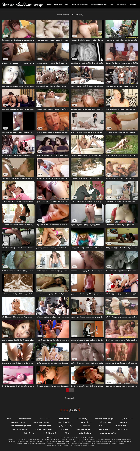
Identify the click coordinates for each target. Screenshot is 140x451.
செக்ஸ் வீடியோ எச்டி (54, 445)
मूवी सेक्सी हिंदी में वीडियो (44, 429)
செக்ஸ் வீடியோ (45, 419)
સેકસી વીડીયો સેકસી (49, 433)
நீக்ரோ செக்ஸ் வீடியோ (67, 426)
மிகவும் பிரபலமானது (36, 4)
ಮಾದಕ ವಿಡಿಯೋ (64, 419)
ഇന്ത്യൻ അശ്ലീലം (127, 419)
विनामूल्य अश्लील (104, 429)
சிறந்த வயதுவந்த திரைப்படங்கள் (57, 4)
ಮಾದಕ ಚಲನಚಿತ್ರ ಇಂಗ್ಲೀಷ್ (108, 433)
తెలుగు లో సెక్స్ (82, 419)
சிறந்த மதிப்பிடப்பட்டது (79, 4)
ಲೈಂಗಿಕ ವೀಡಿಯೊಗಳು (85, 433)
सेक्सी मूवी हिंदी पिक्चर (64, 422)
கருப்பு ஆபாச (123, 429)
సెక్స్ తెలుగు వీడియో (106, 422)
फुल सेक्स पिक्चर (86, 422)
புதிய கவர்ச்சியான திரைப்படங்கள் (102, 4)
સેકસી (9, 419)
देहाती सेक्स (64, 429)
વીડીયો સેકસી (102, 426)
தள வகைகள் (121, 4)
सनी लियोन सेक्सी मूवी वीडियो (21, 426)
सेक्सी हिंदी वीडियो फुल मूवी (104, 419)
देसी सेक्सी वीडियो (45, 426)
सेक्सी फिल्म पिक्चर (25, 419)
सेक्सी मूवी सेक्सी (29, 433)
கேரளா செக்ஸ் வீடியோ (41, 422)
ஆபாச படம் (124, 422)
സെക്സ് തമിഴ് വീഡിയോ (17, 422)
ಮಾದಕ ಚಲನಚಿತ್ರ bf (122, 426)
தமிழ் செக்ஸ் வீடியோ (19, 429)
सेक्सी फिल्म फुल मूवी (83, 429)
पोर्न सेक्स (68, 433)
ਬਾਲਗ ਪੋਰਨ (86, 426)
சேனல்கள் (133, 4)
